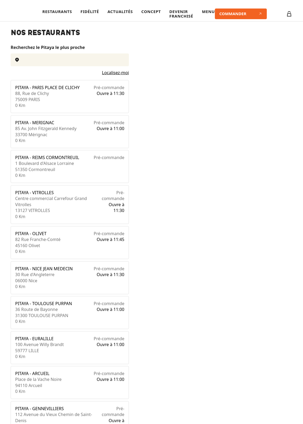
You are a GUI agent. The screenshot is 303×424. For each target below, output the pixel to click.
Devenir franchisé (181, 14)
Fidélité (89, 11)
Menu (208, 11)
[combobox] (70, 59)
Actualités (120, 11)
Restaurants (57, 11)
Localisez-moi (115, 73)
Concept (151, 11)
